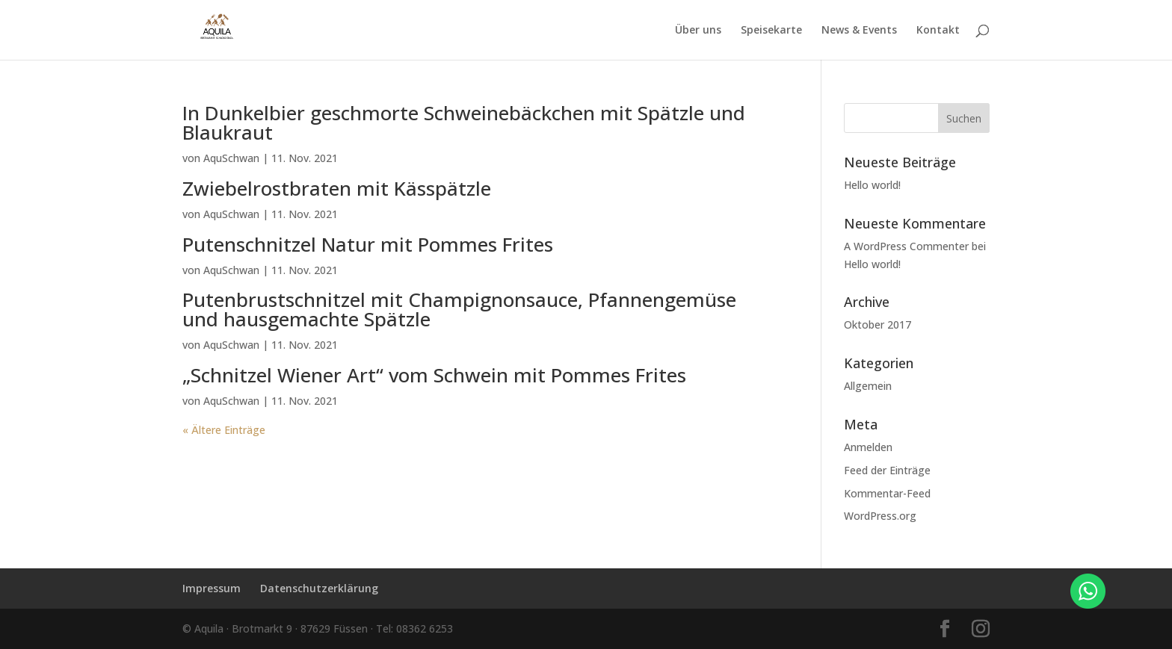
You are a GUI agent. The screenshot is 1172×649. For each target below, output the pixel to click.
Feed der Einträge (887, 470)
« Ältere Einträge (223, 430)
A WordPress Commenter (906, 246)
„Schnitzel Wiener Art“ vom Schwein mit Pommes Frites (434, 374)
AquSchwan (231, 158)
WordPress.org (880, 516)
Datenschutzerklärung (319, 588)
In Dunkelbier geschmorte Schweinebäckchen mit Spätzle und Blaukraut (463, 122)
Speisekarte (771, 31)
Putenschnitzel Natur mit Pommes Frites (367, 244)
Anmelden (868, 447)
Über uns (698, 31)
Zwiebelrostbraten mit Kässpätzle (336, 188)
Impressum (211, 588)
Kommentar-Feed (887, 493)
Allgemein (868, 386)
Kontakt (938, 31)
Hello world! (872, 185)
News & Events (859, 31)
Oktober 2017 (877, 324)
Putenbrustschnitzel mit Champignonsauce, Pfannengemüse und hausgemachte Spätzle (459, 309)
